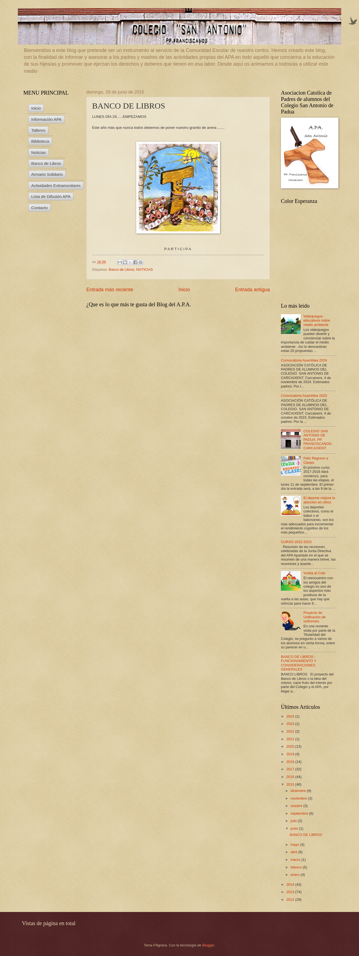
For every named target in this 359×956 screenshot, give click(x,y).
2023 (290, 724)
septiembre (299, 813)
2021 (290, 739)
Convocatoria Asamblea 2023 (304, 396)
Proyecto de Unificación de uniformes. (314, 617)
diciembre (298, 791)
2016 (290, 777)
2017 (290, 769)
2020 (290, 746)
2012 (290, 899)
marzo (295, 860)
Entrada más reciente (109, 289)
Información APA (46, 119)
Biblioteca (40, 141)
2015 (290, 784)
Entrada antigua (252, 289)
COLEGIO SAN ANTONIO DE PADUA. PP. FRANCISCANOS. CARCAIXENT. (317, 439)
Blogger (208, 945)
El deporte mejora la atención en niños (319, 500)
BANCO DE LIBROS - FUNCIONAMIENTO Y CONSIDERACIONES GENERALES (298, 663)
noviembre (299, 798)
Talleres (38, 130)
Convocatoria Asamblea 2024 (304, 360)
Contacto (39, 207)
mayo (295, 845)
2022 (290, 731)
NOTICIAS (144, 269)
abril (294, 852)
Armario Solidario (47, 174)
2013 (290, 892)
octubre (296, 806)
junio (294, 828)
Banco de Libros (121, 269)
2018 (290, 762)
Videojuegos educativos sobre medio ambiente (316, 320)
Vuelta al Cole (314, 573)
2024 (290, 716)
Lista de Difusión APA (50, 196)
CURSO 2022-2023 (296, 542)
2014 (290, 884)
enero (295, 875)
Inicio (184, 289)
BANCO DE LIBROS (306, 835)
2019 (290, 754)
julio (294, 821)
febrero (296, 867)
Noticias (38, 152)
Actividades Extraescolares (56, 185)
